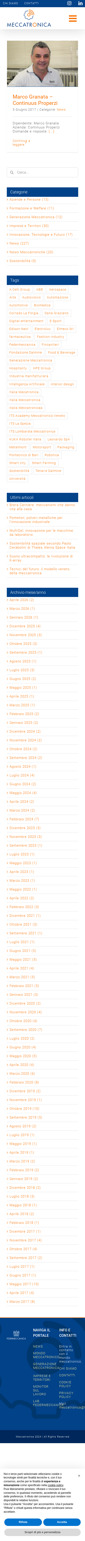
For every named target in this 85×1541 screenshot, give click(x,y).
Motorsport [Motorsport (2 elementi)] (42, 447)
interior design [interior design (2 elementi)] (62, 384)
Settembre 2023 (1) (26, 845)
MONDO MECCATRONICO (46, 1355)
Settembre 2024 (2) (26, 758)
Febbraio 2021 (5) (24, 986)
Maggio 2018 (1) (23, 1205)
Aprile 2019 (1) (22, 1153)
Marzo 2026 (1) (22, 609)
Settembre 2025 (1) (26, 652)
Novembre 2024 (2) (26, 740)
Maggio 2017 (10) (24, 1284)
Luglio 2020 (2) (22, 1038)
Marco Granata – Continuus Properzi (35, 100)
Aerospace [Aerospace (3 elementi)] (57, 289)
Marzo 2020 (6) (22, 1074)
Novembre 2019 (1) (26, 1100)
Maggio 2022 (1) (23, 889)
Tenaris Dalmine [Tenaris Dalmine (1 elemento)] (48, 471)
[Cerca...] (42, 172)
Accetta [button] (62, 1522)
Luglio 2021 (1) (22, 942)
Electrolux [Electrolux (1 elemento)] (43, 329)
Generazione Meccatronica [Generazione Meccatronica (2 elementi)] (30, 360)
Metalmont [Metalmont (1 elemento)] (18, 447)
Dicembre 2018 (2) (25, 1188)
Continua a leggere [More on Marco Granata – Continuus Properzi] (21, 142)
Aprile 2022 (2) (22, 898)
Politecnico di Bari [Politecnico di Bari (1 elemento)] (24, 455)
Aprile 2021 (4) (22, 968)
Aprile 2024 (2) (22, 802)
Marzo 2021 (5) (22, 977)
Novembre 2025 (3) (26, 635)
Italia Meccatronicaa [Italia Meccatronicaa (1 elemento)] (26, 408)
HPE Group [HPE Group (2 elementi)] (42, 368)
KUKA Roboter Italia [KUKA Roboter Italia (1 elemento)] (25, 439)
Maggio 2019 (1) (23, 1144)
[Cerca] (12, 172)
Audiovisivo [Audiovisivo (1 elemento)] (31, 297)
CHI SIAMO (68, 1368)
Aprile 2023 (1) (22, 872)
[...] (51, 131)
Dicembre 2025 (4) (25, 626)
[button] (79, 1475)
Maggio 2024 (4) (23, 793)
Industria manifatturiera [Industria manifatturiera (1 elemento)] (29, 376)
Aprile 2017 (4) (22, 1293)
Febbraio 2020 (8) (24, 1082)
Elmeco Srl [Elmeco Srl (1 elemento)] (65, 329)
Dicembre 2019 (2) (25, 1091)
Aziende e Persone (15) (29, 199)
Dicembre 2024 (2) (25, 731)
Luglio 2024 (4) (22, 775)
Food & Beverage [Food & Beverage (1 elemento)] (61, 352)
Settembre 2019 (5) (26, 1117)
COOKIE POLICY (65, 1384)
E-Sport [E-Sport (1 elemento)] (56, 321)
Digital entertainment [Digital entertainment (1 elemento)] (26, 321)
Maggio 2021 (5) (23, 960)
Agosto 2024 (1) (23, 767)
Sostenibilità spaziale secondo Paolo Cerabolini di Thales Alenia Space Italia (42, 545)
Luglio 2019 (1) (22, 1135)
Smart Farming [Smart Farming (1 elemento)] (44, 463)
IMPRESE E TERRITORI (42, 1378)
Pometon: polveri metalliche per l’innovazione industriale (36, 520)
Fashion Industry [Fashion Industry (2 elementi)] (50, 337)
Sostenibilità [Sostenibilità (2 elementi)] (19, 471)
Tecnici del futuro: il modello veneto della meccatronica (40, 571)
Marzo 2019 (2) (22, 1161)
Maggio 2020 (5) (23, 1056)
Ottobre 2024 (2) (23, 749)
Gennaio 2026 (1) (24, 617)
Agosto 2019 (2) (23, 1126)
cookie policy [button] (55, 1485)
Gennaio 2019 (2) (24, 1179)
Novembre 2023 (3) (26, 837)
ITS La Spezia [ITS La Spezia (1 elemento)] (20, 423)
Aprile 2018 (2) (22, 1214)
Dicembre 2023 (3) (25, 828)
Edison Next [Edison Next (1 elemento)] (19, 329)
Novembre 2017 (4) (26, 1240)
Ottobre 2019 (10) (24, 1109)
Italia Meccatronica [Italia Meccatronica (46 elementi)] (25, 400)
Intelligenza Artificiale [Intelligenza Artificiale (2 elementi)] (27, 384)
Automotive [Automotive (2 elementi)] (18, 305)
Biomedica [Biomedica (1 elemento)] (42, 305)
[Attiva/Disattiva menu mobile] (73, 18)
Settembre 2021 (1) (26, 933)
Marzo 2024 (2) (22, 810)
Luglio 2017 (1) (22, 1267)
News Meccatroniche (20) (31, 252)
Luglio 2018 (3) (22, 1196)
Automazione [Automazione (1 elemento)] (57, 297)
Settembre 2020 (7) (26, 1030)
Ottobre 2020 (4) (23, 1021)
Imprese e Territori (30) (29, 226)
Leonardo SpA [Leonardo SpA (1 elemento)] (59, 439)
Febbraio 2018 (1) (24, 1223)
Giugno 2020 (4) (23, 1047)
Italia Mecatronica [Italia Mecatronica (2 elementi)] (24, 392)
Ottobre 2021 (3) (23, 924)
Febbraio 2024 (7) (24, 819)
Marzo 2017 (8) (22, 1302)
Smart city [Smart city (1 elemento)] (17, 463)
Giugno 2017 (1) (23, 1275)
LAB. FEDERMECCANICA (48, 1403)
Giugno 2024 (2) (23, 784)
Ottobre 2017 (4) (23, 1249)
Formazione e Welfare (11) (32, 208)
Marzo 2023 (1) (22, 881)
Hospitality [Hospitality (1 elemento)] (18, 368)
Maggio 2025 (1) (23, 688)
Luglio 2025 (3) (22, 670)
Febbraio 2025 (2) (24, 714)
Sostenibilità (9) (23, 261)
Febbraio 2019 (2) (24, 1170)
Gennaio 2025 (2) (24, 723)
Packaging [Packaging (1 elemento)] (65, 447)
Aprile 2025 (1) (22, 696)
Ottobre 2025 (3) (23, 644)
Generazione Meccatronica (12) (36, 217)
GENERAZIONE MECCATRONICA (46, 1366)
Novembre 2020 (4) (26, 1012)
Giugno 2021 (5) (23, 951)
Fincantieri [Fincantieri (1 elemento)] (50, 344)
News (61, 109)
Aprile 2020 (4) (22, 1065)
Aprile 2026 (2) (22, 600)
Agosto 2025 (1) (23, 661)
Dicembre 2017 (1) (25, 1231)
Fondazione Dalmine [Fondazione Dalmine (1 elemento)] (25, 352)
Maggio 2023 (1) (23, 863)
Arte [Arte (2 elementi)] (12, 297)
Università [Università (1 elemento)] (17, 478)
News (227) (19, 243)
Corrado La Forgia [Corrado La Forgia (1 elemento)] (24, 313)
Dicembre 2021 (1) (25, 916)
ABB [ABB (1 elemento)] (39, 289)
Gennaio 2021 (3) (24, 995)
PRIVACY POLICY (66, 1395)
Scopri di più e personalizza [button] (42, 1532)
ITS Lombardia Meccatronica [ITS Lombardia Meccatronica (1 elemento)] (32, 431)
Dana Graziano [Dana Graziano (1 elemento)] (57, 313)
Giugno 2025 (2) (23, 679)
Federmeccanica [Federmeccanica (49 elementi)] (22, 344)
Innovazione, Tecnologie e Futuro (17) (41, 235)
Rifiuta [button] (23, 1522)
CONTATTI (67, 1375)
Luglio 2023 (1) (22, 854)
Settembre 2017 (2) (26, 1258)
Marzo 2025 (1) (22, 705)
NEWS (38, 1346)
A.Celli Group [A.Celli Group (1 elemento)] (19, 289)
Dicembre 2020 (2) (25, 1003)
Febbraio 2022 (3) (24, 907)
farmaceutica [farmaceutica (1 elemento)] (20, 337)
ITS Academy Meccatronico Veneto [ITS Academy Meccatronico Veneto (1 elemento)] (37, 415)
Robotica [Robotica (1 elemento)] (52, 455)
